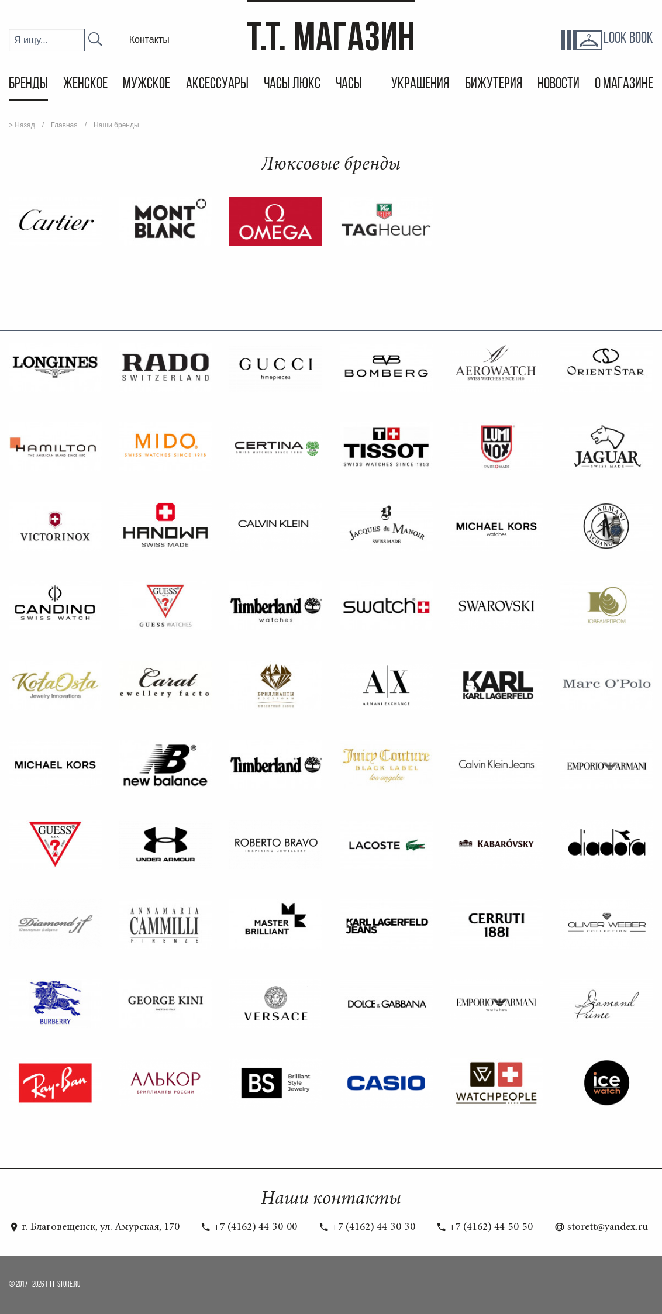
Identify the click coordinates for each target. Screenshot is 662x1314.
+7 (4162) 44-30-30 (367, 1227)
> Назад (22, 125)
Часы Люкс (292, 84)
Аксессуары (217, 84)
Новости (558, 84)
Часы (350, 84)
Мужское (146, 84)
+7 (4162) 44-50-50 (484, 1227)
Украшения (420, 84)
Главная (64, 125)
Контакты (149, 39)
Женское (85, 84)
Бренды (28, 84)
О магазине (624, 84)
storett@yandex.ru (601, 1227)
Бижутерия (493, 84)
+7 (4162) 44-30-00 (249, 1227)
